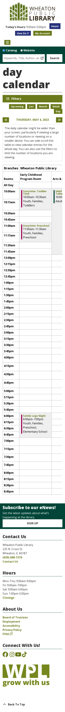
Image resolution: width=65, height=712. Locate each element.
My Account (42, 33)
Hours (55, 26)
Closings (8, 598)
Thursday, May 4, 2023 (32, 119)
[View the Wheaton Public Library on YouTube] (18, 655)
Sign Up (32, 523)
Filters (16, 99)
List (31, 106)
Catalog (11, 50)
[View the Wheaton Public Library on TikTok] (24, 655)
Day (58, 111)
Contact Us (10, 561)
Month (43, 106)
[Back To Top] (32, 704)
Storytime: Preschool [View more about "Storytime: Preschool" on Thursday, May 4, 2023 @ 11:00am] (36, 226)
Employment (11, 621)
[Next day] (59, 119)
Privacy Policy (12, 630)
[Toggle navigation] (7, 42)
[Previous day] (6, 119)
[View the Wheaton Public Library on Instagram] (12, 655)
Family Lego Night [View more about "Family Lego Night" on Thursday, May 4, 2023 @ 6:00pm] (34, 416)
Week (56, 106)
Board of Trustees (15, 617)
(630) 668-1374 (12, 557)
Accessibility (11, 626)
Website (29, 50)
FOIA (6, 634)
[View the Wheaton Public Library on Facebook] (5, 655)
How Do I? (23, 33)
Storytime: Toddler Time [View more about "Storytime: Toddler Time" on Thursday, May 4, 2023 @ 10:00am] (35, 192)
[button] (26, 27)
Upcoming (17, 106)
